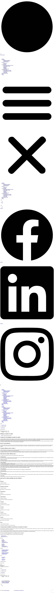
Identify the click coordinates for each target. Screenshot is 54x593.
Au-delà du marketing (6, 590)
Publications (5, 68)
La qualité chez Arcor (6, 399)
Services (3, 62)
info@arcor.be (3, 572)
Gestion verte (5, 63)
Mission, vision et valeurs (7, 396)
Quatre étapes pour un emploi (7, 70)
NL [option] (2, 201)
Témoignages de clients (5, 73)
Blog (2, 404)
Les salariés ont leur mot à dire (7, 401)
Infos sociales (5, 66)
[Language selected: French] (27, 201)
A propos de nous (4, 64)
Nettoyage (5, 394)
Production (3, 59)
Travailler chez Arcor (4, 69)
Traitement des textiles (6, 391)
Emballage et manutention (7, 60)
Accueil (3, 389)
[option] (28, 201)
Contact (3, 74)
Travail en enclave (6, 61)
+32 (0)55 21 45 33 (3, 569)
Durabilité (5, 67)
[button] (27, 129)
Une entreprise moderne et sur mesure (8, 65)
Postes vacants (5, 71)
